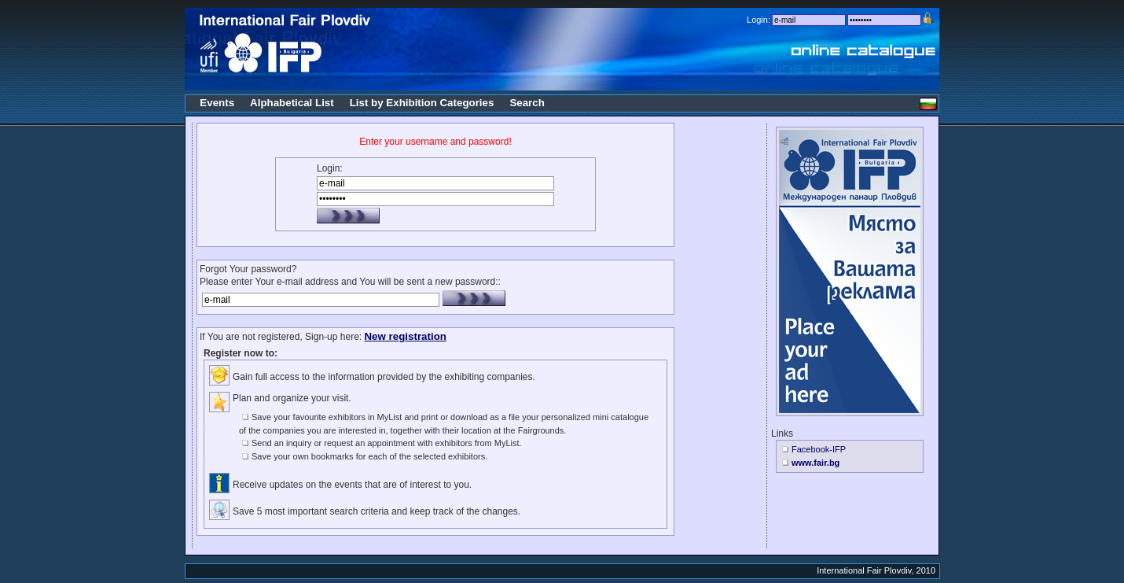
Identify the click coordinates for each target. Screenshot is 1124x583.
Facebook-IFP (819, 449)
